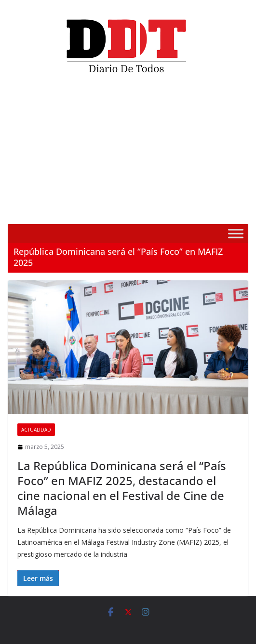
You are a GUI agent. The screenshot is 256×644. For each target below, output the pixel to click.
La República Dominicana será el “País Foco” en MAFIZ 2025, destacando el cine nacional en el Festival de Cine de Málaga (121, 488)
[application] (128, 152)
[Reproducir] (20, 210)
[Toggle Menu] (235, 233)
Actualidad (36, 429)
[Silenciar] (220, 210)
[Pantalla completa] (236, 210)
